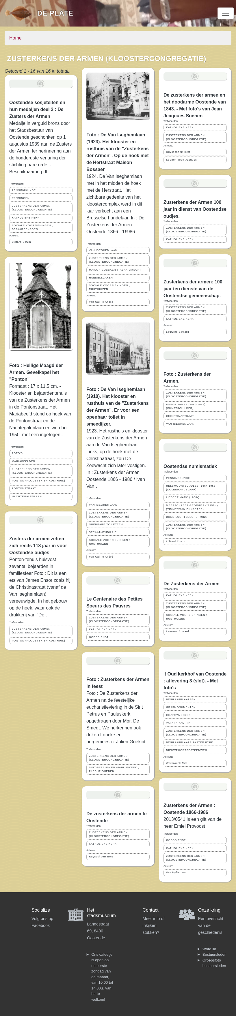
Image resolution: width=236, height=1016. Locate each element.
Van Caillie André (101, 301)
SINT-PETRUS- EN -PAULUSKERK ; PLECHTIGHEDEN (114, 769)
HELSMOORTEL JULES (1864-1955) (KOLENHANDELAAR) (191, 487)
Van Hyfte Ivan (176, 872)
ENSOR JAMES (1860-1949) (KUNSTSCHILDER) (185, 406)
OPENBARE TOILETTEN (106, 524)
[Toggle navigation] (226, 13)
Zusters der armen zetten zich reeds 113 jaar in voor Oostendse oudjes (38, 545)
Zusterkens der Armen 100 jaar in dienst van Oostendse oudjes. (194, 209)
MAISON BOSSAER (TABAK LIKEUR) (115, 269)
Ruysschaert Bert (101, 856)
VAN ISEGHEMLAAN (103, 250)
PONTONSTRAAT (24, 488)
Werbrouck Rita (176, 763)
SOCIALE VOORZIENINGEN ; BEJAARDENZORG (32, 227)
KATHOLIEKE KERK (26, 217)
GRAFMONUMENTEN (181, 707)
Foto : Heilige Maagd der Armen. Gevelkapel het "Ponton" (36, 372)
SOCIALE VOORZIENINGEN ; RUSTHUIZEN (109, 287)
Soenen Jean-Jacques (181, 159)
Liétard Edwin (21, 241)
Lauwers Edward (177, 331)
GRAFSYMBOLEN (178, 715)
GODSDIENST (99, 637)
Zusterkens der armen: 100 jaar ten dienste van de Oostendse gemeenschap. (192, 288)
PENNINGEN (20, 198)
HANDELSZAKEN (101, 277)
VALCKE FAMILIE (178, 723)
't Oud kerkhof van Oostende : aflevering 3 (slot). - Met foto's (194, 680)
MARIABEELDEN (23, 461)
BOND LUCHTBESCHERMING (187, 516)
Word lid (209, 949)
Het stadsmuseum (101, 913)
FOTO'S (17, 453)
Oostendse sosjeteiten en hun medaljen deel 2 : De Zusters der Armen (37, 109)
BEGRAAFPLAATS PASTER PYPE (189, 742)
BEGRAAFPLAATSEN (181, 699)
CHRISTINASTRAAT (180, 416)
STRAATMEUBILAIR (103, 532)
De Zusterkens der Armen (191, 583)
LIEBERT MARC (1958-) (183, 497)
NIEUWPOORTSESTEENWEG (186, 750)
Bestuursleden (214, 954)
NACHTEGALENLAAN (27, 496)
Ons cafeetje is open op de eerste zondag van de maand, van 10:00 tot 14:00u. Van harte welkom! (102, 977)
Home (15, 37)
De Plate (55, 13)
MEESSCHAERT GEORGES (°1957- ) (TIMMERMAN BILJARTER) (192, 507)
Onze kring (209, 910)
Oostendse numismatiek (190, 466)
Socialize (40, 910)
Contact (151, 910)
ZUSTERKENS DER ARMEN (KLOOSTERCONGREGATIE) (32, 207)
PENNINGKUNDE (24, 190)
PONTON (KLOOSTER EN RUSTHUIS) (38, 480)
